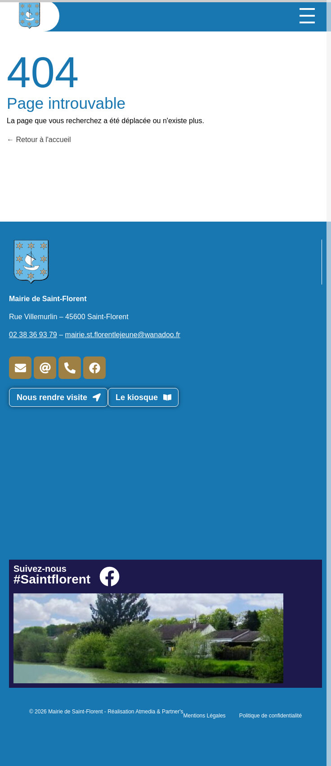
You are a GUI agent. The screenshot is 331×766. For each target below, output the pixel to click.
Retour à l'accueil (39, 139)
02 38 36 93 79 (33, 334)
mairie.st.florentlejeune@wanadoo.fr (122, 334)
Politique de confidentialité (270, 716)
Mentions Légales (204, 716)
